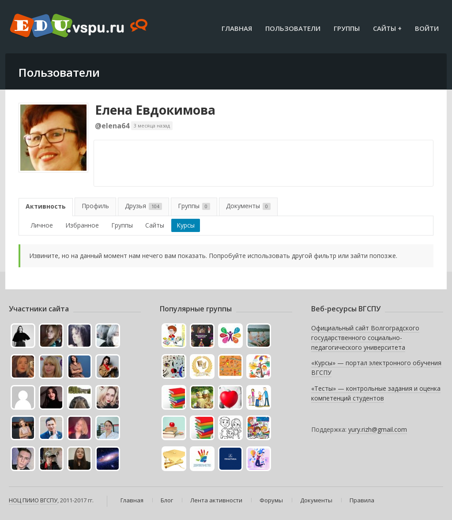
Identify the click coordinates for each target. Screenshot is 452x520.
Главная (237, 28)
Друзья (143, 206)
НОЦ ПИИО (24, 500)
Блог (167, 500)
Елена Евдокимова (155, 109)
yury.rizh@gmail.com (377, 429)
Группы (347, 28)
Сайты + (387, 28)
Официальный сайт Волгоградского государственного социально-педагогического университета (365, 337)
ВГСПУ (48, 500)
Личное (42, 225)
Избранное (82, 225)
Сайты (154, 225)
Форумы (271, 500)
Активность (46, 206)
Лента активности (216, 500)
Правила (362, 500)
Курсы (186, 225)
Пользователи (292, 28)
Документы (248, 206)
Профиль (95, 206)
